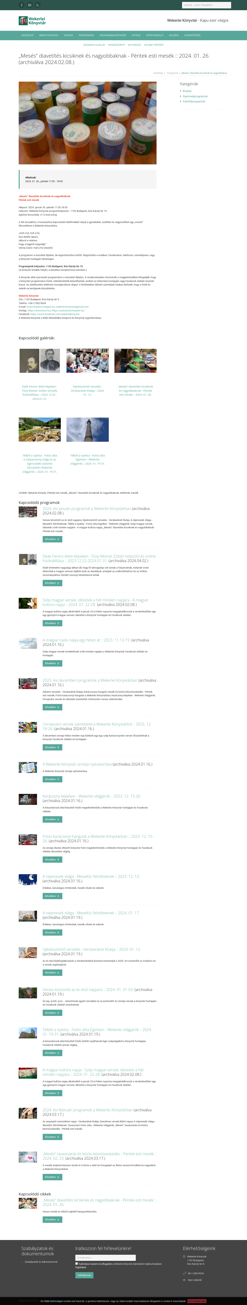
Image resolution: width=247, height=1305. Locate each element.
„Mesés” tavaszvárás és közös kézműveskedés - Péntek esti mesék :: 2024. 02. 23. (100, 1156)
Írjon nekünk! (195, 1280)
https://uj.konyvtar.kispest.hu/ (68, 310)
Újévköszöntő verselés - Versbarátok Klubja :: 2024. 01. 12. (88, 390)
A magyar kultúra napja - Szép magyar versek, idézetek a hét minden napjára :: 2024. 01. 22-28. (93, 1072)
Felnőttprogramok (192, 101)
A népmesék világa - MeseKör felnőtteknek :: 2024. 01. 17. (91, 912)
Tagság (68, 35)
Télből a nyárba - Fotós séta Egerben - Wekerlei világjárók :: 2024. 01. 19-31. (87, 459)
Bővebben (52, 539)
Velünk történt (154, 44)
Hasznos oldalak (94, 44)
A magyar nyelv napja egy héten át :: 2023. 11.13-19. (86, 640)
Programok (86, 35)
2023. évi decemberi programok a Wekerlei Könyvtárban (90, 680)
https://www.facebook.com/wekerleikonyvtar (55, 314)
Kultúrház (134, 44)
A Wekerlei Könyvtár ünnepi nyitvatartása (77, 764)
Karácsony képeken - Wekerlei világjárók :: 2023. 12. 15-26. (92, 796)
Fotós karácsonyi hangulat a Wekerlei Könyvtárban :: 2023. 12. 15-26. (98, 838)
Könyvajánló (154, 35)
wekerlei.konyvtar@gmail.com (72, 306)
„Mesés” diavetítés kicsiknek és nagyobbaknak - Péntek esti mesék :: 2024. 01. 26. (135, 390)
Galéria (174, 35)
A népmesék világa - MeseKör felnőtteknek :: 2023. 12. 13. (91, 876)
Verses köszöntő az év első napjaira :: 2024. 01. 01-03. (88, 989)
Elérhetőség (192, 35)
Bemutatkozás (48, 35)
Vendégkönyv (116, 44)
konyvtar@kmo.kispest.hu (41, 306)
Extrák (136, 35)
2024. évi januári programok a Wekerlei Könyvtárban (87, 508)
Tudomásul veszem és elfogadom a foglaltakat (118, 1265)
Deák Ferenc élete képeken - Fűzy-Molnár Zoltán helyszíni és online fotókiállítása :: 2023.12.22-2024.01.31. (99, 558)
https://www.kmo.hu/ (39, 310)
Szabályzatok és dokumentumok (39, 1262)
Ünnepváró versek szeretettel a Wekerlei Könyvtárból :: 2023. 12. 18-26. (97, 726)
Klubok (185, 91)
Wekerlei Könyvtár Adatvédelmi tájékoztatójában (138, 1264)
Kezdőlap (28, 35)
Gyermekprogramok (194, 96)
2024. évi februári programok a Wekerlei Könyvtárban (88, 1109)
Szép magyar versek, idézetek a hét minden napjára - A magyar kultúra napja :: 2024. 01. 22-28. (95, 602)
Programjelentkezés (113, 35)
